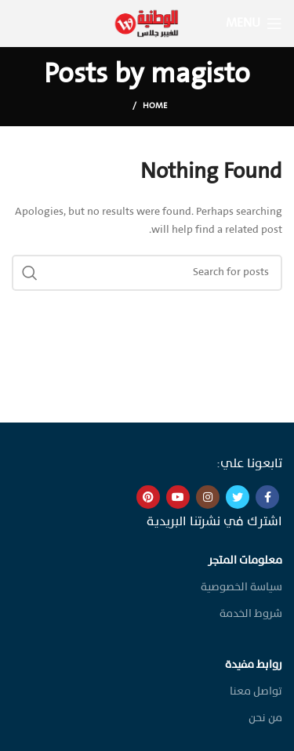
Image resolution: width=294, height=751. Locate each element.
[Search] (147, 273)
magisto (200, 75)
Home (155, 106)
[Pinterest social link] (148, 497)
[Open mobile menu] (254, 23)
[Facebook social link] (267, 497)
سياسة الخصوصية (241, 587)
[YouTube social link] (178, 497)
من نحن (265, 718)
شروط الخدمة (251, 614)
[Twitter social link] (237, 497)
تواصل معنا (256, 692)
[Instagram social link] (208, 497)
